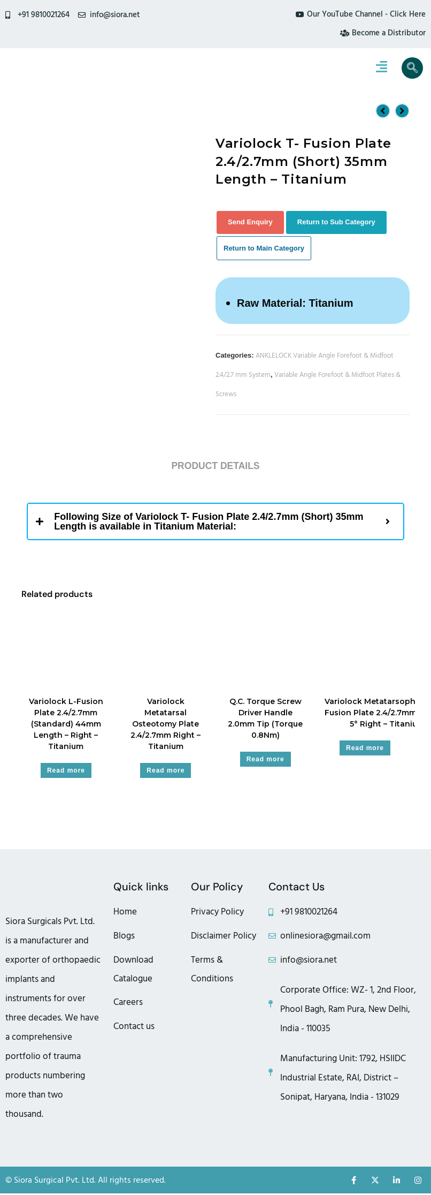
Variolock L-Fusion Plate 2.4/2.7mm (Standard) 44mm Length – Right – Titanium (66, 725)
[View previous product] (382, 111)
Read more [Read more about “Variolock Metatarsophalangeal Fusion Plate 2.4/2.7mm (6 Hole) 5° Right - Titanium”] (365, 749)
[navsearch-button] (412, 69)
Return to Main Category (264, 249)
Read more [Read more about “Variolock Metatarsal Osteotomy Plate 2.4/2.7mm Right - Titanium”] (165, 772)
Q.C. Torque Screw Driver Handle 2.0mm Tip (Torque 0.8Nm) (265, 720)
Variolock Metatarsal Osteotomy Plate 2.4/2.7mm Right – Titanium (165, 725)
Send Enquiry (250, 223)
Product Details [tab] (215, 467)
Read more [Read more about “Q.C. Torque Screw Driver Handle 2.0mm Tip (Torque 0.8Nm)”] (265, 761)
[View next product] (402, 111)
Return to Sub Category (336, 223)
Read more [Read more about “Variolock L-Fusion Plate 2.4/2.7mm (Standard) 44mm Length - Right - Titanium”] (66, 772)
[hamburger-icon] (382, 70)
